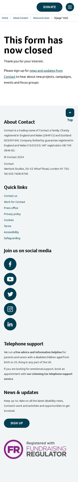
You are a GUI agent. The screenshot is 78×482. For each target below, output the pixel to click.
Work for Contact (14, 202)
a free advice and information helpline (37, 352)
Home (5, 17)
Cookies (9, 220)
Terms (7, 226)
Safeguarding (12, 238)
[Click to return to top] (70, 115)
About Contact (20, 18)
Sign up (17, 423)
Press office (11, 208)
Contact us (10, 196)
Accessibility (11, 232)
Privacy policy (12, 214)
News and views (41, 18)
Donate (49, 7)
